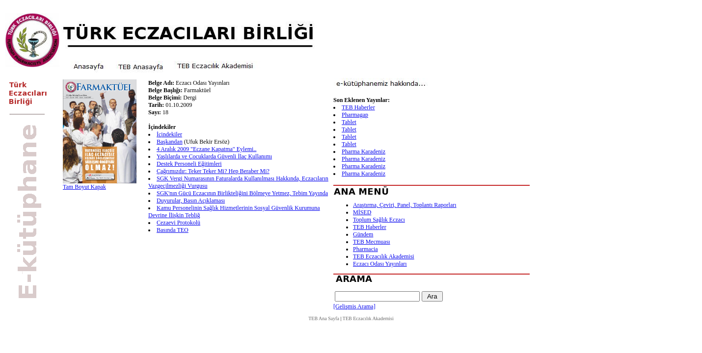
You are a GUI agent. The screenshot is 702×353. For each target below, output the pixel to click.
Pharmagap (355, 114)
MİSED (362, 212)
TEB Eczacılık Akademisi (383, 256)
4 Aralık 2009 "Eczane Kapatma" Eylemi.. (206, 149)
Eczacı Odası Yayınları (380, 263)
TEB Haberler (358, 107)
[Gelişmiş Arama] (354, 306)
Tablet (349, 122)
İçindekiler (169, 134)
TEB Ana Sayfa (323, 318)
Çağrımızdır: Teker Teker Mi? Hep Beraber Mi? (213, 171)
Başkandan (170, 141)
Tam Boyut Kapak (84, 186)
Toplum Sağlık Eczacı (379, 219)
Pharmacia (365, 249)
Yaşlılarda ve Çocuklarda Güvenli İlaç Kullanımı (214, 156)
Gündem (363, 234)
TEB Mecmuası (371, 241)
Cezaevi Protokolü (178, 222)
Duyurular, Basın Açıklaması (191, 200)
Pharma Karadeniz (363, 151)
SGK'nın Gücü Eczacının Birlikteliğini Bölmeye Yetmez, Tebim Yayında (242, 193)
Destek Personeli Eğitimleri (189, 163)
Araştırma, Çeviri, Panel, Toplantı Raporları (405, 205)
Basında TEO (173, 230)
